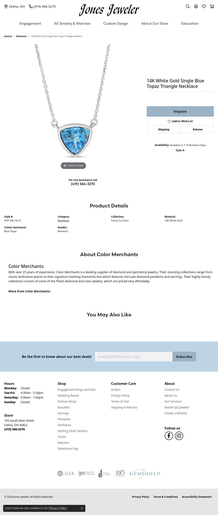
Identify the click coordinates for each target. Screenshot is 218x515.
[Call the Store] (14, 429)
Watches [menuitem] (63, 443)
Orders (115, 390)
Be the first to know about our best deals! (57, 357)
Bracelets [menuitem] (64, 407)
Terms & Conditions (165, 497)
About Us (171, 395)
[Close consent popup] (82, 508)
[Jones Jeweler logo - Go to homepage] (109, 9)
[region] (73, 107)
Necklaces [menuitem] (64, 425)
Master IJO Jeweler (177, 407)
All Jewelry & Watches (72, 23)
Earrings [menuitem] (63, 413)
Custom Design (115, 23)
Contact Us (172, 390)
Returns (198, 129)
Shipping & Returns (124, 407)
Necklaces (21, 36)
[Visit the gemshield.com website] (145, 473)
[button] (188, 6)
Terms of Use (120, 401)
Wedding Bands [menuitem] (68, 395)
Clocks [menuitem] (62, 437)
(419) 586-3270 (83, 184)
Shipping (163, 129)
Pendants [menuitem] (64, 419)
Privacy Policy (120, 395)
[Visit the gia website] (65, 473)
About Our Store (154, 23)
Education (189, 23)
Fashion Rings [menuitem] (67, 401)
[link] (14, 6)
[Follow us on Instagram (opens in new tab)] (179, 436)
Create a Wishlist (176, 413)
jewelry (8, 36)
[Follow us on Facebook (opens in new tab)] (169, 436)
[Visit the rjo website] (120, 473)
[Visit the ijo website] (86, 473)
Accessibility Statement (197, 497)
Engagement (30, 23)
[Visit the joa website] (104, 473)
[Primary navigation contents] (109, 23)
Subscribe (184, 356)
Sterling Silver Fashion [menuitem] (73, 431)
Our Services (173, 401)
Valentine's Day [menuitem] (68, 449)
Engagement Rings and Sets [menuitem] (77, 390)
